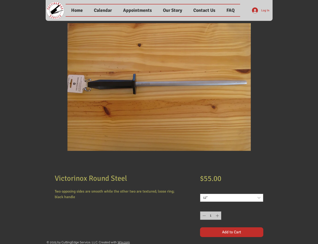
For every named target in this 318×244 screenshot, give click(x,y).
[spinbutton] (211, 216)
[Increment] (218, 216)
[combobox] (231, 198)
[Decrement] (204, 216)
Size (204, 190)
